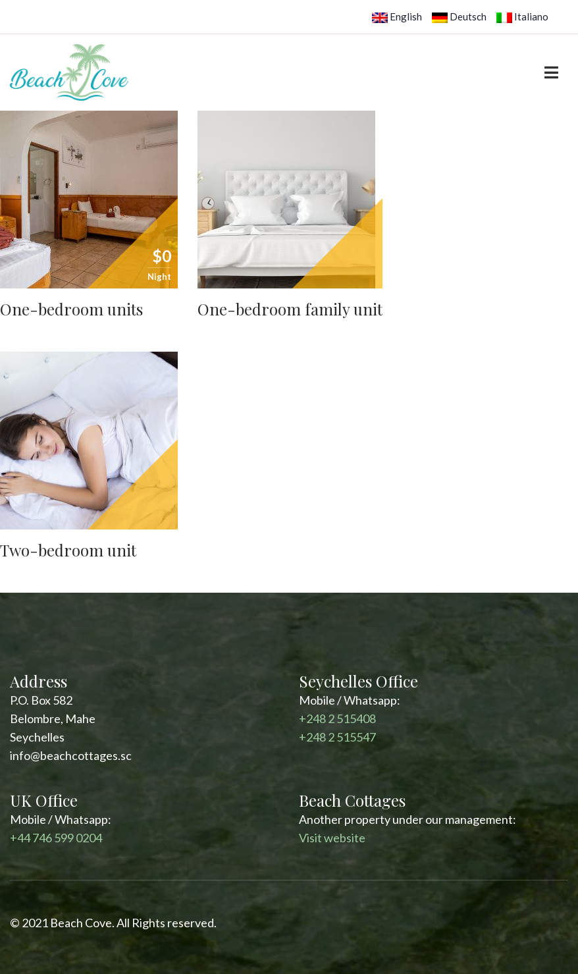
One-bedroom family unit (289, 309)
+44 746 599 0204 (56, 837)
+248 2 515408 (337, 718)
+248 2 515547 (337, 737)
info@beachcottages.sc (71, 755)
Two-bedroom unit (68, 550)
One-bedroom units (71, 309)
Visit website (332, 837)
